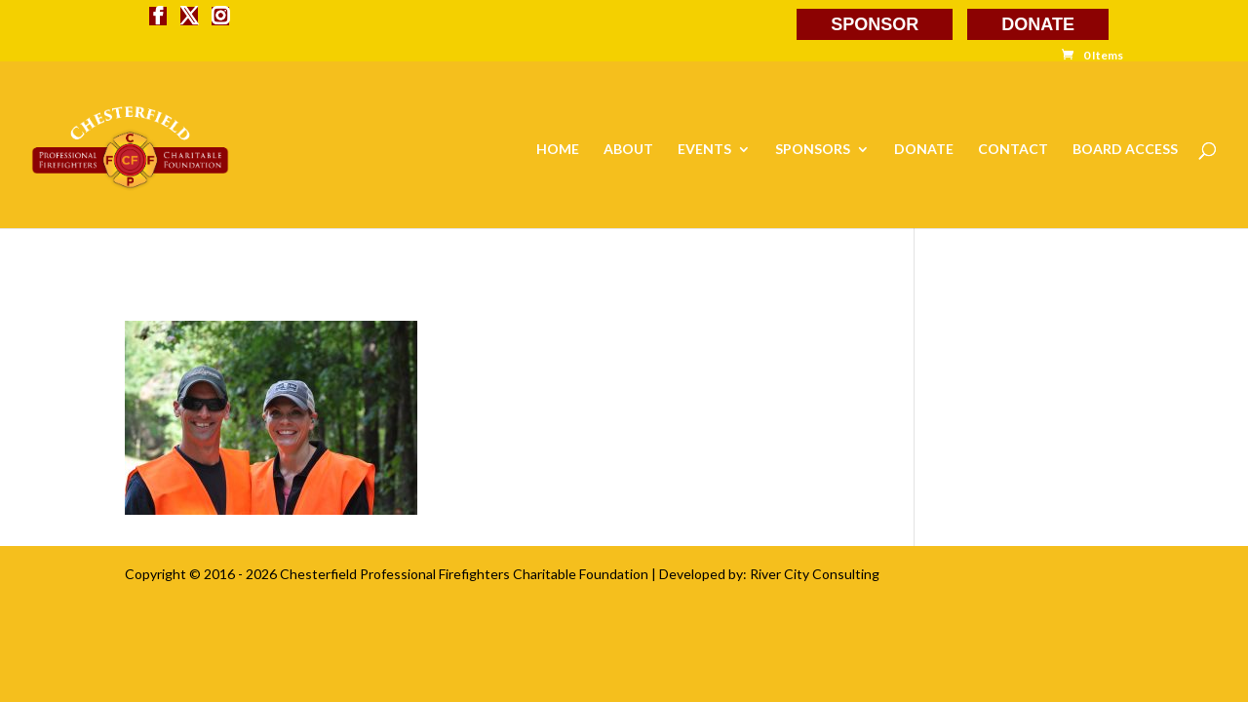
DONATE (1037, 24)
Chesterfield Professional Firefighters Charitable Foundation (464, 574)
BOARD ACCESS (1125, 149)
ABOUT (628, 149)
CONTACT (1013, 149)
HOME (557, 149)
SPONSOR (874, 24)
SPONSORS (812, 149)
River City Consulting (814, 574)
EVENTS (704, 149)
